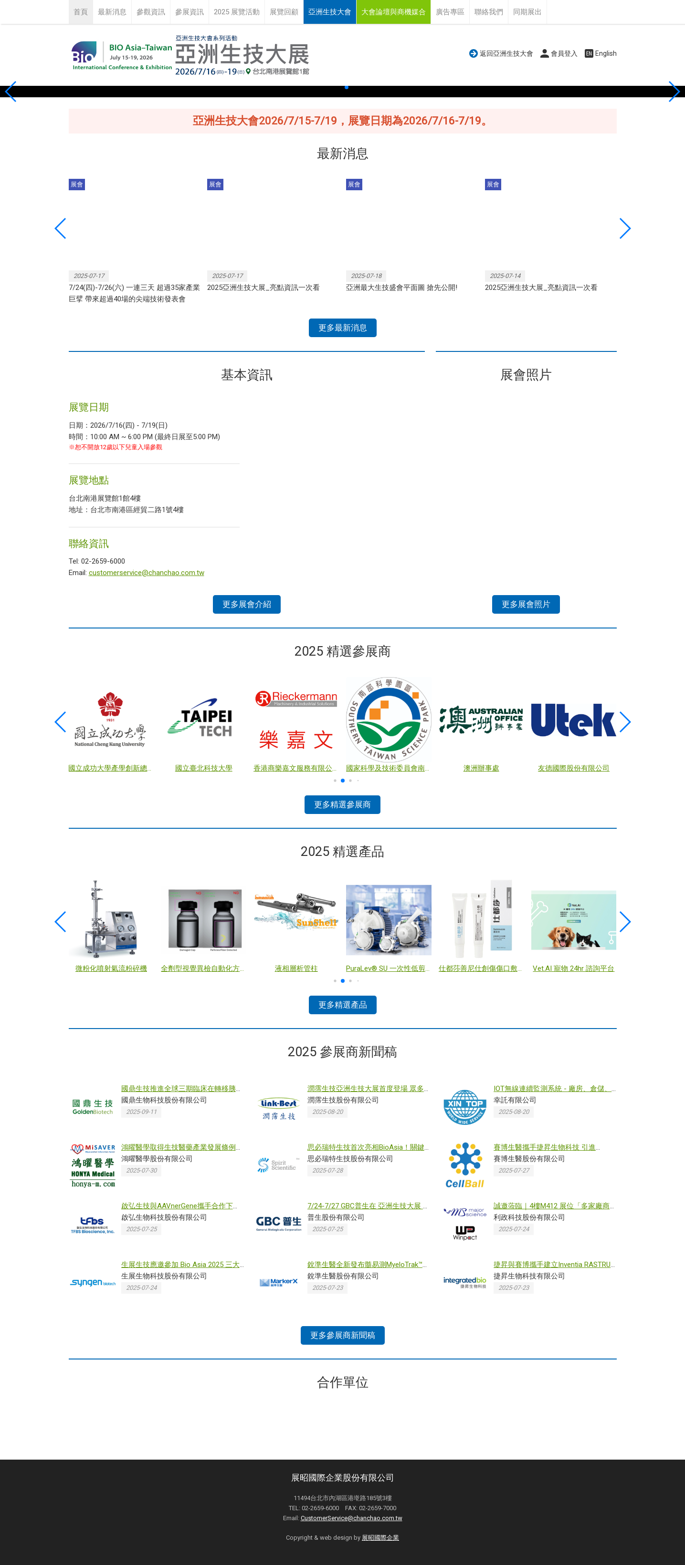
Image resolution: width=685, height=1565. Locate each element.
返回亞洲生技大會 (506, 53)
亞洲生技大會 (329, 12)
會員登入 (564, 53)
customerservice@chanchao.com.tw (146, 572)
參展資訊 (189, 12)
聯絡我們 (488, 12)
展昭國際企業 (380, 1537)
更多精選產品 (342, 1004)
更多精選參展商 (342, 804)
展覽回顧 (284, 12)
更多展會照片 (526, 604)
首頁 (81, 12)
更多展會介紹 (246, 604)
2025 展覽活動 (237, 12)
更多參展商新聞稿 (342, 1335)
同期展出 (527, 12)
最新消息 (112, 12)
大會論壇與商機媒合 (393, 12)
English (606, 53)
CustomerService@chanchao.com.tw (351, 1518)
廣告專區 (450, 12)
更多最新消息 (342, 327)
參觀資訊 (151, 12)
